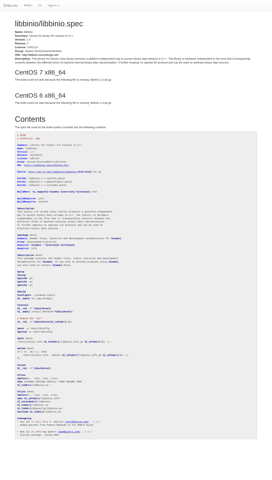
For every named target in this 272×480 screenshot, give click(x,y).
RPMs (27, 5)
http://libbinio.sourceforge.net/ (40, 54)
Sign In (54, 5)
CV (40, 5)
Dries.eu (10, 5)
